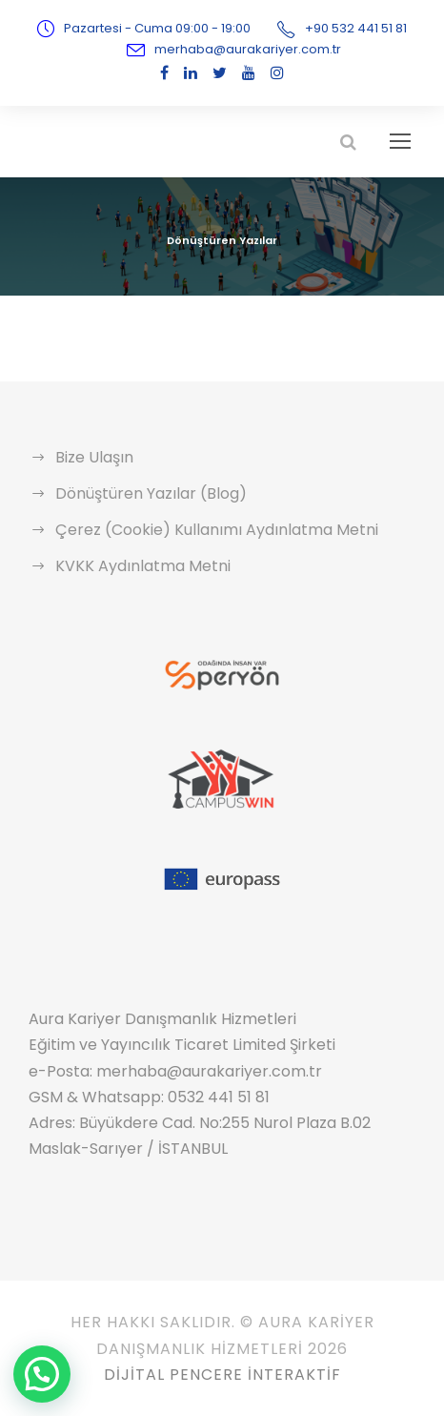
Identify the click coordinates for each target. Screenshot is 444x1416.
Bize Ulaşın (93, 457)
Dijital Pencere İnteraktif (222, 1374)
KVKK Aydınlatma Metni (136, 566)
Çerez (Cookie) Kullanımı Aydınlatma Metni (201, 530)
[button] (42, 1374)
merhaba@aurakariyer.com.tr (248, 49)
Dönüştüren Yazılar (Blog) (142, 493)
